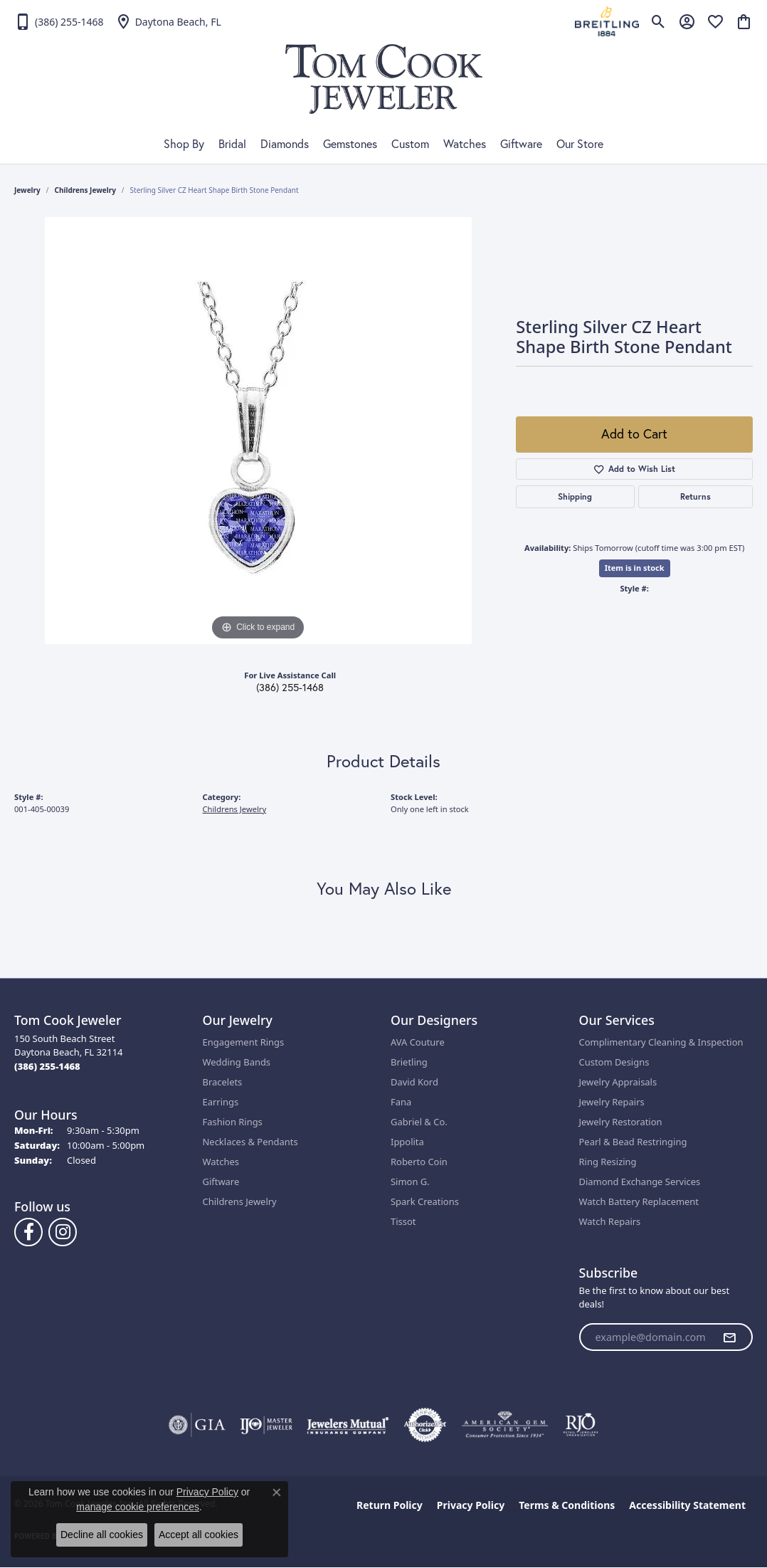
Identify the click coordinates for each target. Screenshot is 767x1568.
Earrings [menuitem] (221, 1101)
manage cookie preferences (137, 1506)
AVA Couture (418, 1042)
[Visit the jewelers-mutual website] (347, 1425)
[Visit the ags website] (505, 1425)
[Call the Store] (47, 1066)
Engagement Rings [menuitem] (244, 1042)
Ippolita (407, 1141)
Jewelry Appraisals (618, 1081)
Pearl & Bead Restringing (633, 1141)
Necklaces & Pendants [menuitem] (250, 1141)
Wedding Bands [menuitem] (237, 1062)
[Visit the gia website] (197, 1425)
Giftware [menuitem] (221, 1181)
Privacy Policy (470, 1505)
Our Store (579, 144)
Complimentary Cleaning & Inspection (661, 1042)
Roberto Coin (419, 1161)
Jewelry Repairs (612, 1101)
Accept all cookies (198, 1534)
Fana (401, 1101)
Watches (464, 144)
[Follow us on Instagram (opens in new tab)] (62, 1232)
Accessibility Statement (687, 1505)
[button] (658, 21)
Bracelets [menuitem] (223, 1081)
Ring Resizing (608, 1161)
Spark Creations (425, 1201)
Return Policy (389, 1505)
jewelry (27, 190)
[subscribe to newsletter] (729, 1337)
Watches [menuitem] (221, 1161)
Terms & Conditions (567, 1505)
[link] (59, 21)
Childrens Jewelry (85, 190)
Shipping (575, 496)
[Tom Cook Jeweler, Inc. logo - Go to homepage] (383, 79)
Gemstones (350, 144)
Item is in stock (635, 567)
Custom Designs (614, 1062)
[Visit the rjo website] (580, 1425)
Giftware (521, 144)
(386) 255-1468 (290, 687)
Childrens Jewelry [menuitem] (240, 1201)
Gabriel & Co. (419, 1121)
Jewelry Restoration (620, 1121)
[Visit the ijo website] (266, 1425)
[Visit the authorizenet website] (425, 1425)
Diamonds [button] (284, 144)
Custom (410, 144)
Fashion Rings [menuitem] (233, 1121)
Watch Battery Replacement (639, 1201)
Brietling (409, 1062)
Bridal (232, 144)
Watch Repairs (610, 1221)
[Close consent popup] (277, 1492)
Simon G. (410, 1181)
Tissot (403, 1221)
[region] (258, 430)
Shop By (184, 144)
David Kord (414, 1081)
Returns (695, 496)
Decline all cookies (101, 1534)
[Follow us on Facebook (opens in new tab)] (28, 1232)
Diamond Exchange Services (640, 1181)
